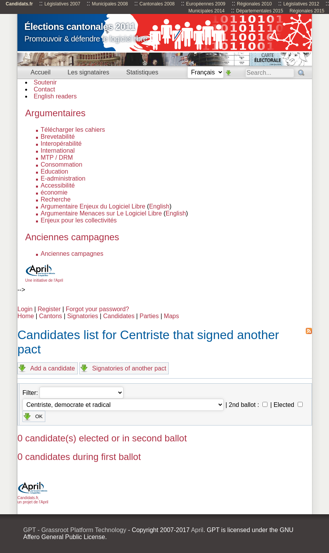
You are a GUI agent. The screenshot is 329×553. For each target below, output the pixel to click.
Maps (171, 316)
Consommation (61, 164)
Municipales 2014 (206, 11)
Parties (149, 316)
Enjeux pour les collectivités (79, 220)
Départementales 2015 (259, 11)
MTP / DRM (57, 157)
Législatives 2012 (301, 4)
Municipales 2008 (110, 4)
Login (25, 309)
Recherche (55, 199)
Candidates (118, 316)
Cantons (50, 316)
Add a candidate (52, 368)
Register (49, 309)
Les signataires (89, 72)
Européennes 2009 (205, 4)
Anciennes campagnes (72, 253)
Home (25, 316)
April (197, 530)
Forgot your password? (97, 309)
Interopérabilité (61, 143)
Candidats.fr (19, 4)
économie (54, 192)
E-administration (63, 178)
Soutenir (45, 82)
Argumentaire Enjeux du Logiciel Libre (93, 206)
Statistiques (142, 72)
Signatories (82, 316)
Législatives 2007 (63, 4)
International (58, 150)
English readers (55, 96)
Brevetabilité (58, 136)
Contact (44, 89)
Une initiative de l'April (44, 278)
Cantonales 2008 (157, 4)
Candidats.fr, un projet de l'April (32, 497)
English (159, 206)
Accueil (41, 72)
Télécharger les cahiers (73, 129)
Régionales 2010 (254, 4)
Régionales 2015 (307, 11)
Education (54, 171)
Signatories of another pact (129, 368)
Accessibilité (58, 185)
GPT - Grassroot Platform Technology (74, 530)
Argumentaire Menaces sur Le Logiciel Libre (101, 213)
